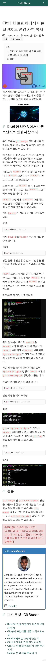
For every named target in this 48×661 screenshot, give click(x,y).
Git (3, 38)
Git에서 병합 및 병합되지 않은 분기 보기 (26, 639)
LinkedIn (8, 603)
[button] (24, 122)
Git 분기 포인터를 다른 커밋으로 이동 (25, 628)
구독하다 (25, 544)
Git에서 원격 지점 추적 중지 (19, 643)
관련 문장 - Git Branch (21, 612)
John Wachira (10, 35)
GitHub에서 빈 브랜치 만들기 (20, 632)
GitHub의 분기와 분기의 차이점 (22, 636)
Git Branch (14, 38)
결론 (9, 58)
